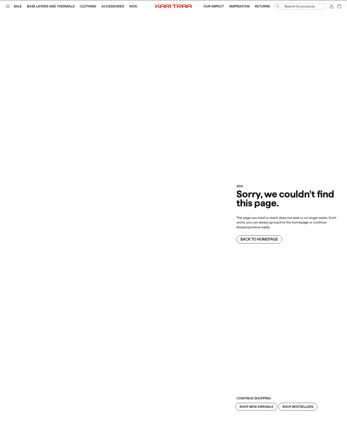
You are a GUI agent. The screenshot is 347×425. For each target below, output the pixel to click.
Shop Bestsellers (297, 407)
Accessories (112, 6)
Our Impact (213, 6)
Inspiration (239, 6)
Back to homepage (259, 239)
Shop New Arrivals (256, 407)
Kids (133, 6)
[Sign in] (331, 6)
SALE (18, 6)
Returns (262, 6)
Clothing (88, 6)
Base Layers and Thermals (50, 6)
